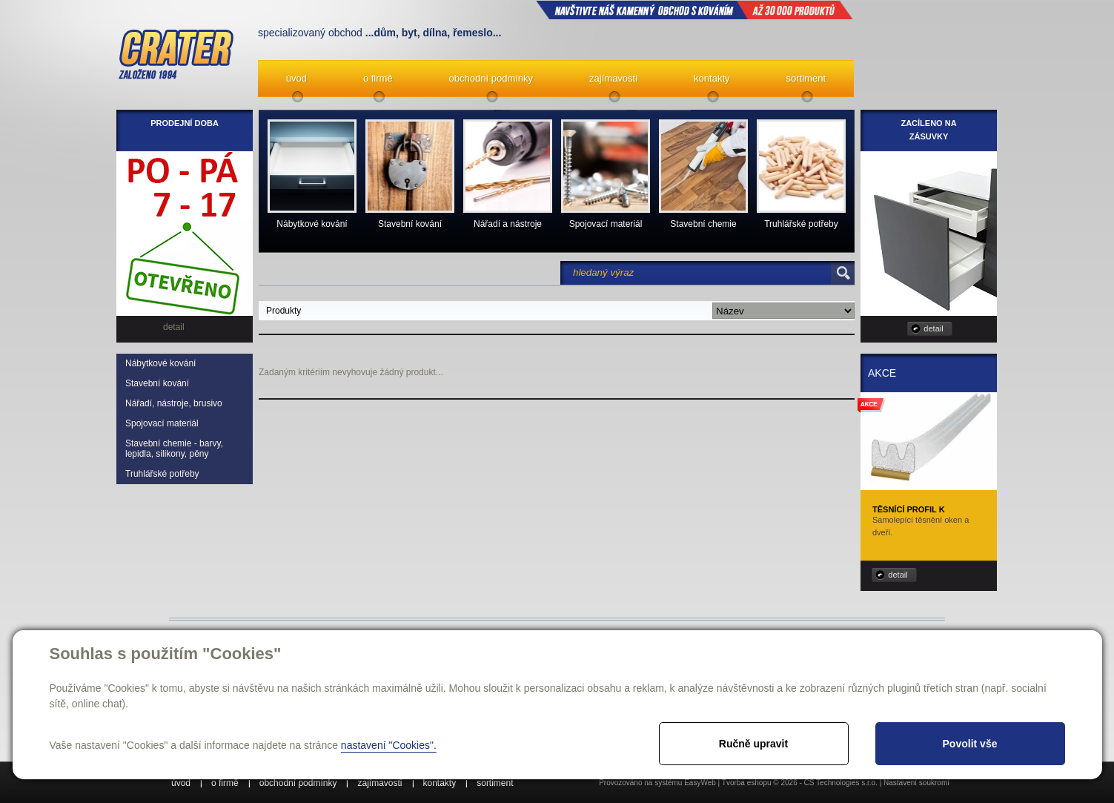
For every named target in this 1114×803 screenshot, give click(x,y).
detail (933, 328)
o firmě (378, 78)
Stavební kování (157, 383)
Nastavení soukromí (916, 783)
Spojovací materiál (162, 423)
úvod (296, 78)
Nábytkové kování (160, 363)
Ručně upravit (753, 744)
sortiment (806, 78)
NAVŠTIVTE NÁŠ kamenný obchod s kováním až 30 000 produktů (694, 9)
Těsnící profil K (908, 509)
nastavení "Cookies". (389, 745)
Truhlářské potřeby (162, 474)
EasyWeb (700, 783)
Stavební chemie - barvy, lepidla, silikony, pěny (174, 448)
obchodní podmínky (491, 78)
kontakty (711, 78)
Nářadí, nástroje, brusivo (173, 403)
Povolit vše (970, 744)
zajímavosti (613, 78)
